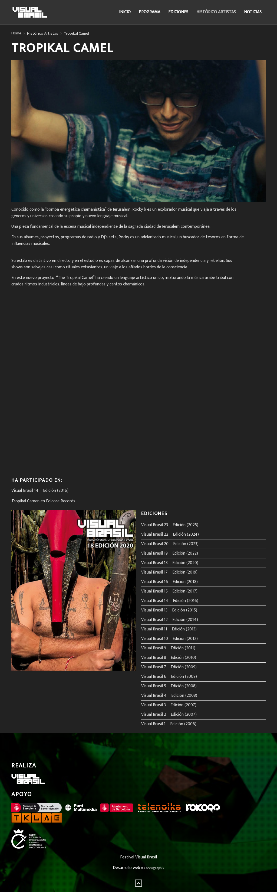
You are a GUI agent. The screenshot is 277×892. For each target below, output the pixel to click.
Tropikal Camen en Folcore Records (43, 501)
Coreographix (154, 868)
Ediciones (178, 12)
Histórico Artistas (216, 12)
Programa (149, 12)
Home (16, 33)
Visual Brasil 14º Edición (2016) (39, 490)
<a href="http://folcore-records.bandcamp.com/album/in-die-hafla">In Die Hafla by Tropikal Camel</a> (58, 380)
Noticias (253, 12)
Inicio (125, 12)
